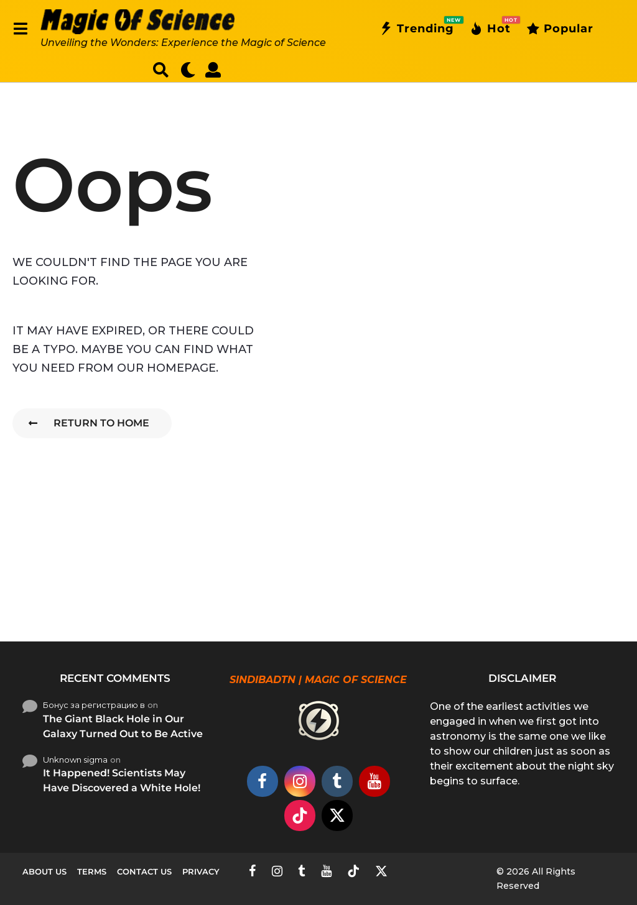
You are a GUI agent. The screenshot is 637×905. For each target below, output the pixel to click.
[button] (20, 28)
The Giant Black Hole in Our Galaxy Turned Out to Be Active (123, 726)
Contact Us (144, 871)
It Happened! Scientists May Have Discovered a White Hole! (121, 780)
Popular (559, 28)
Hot (490, 28)
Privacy (201, 871)
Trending (416, 28)
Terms (91, 871)
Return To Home (89, 423)
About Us (44, 871)
